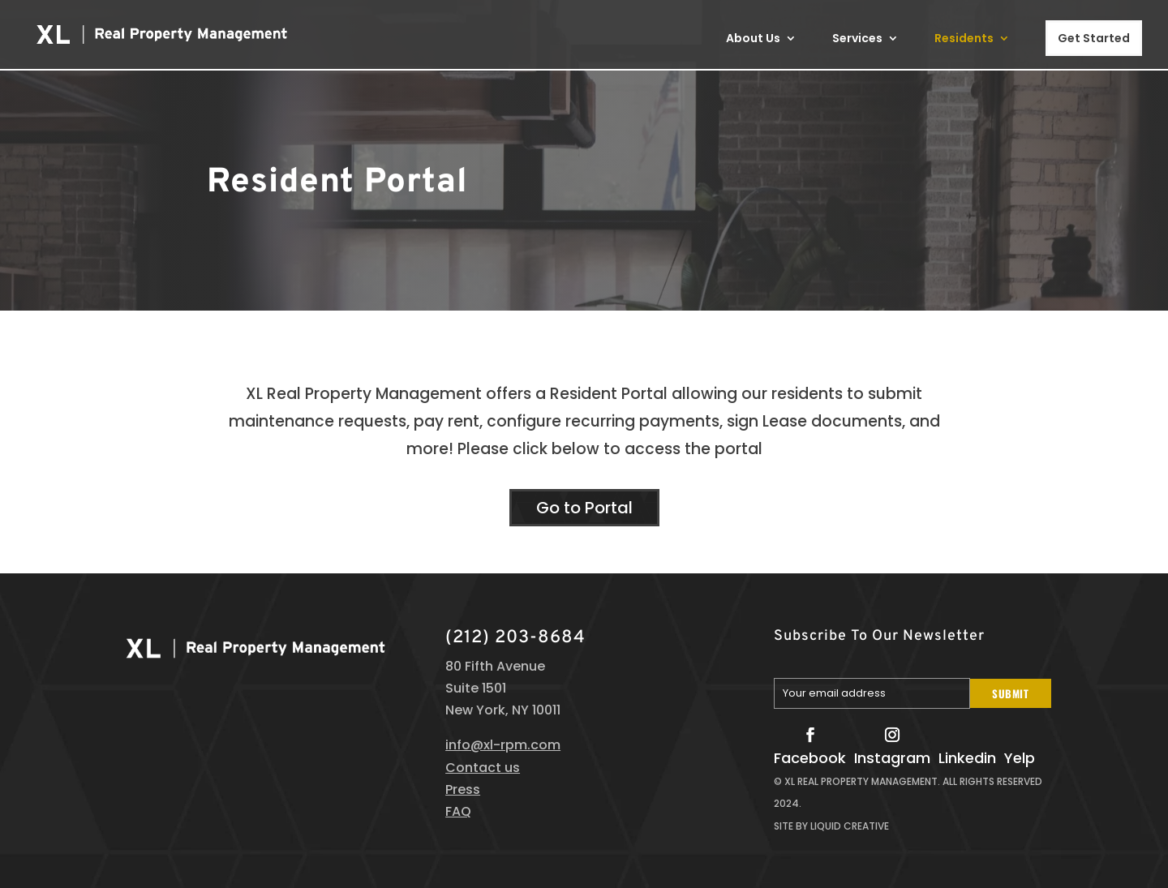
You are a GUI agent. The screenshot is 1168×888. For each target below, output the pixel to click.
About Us (753, 39)
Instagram (892, 758)
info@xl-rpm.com (502, 745)
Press (462, 789)
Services (857, 39)
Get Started (1094, 38)
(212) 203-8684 (515, 638)
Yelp (1019, 758)
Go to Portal (584, 507)
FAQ (458, 811)
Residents (964, 39)
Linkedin (967, 758)
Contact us (482, 767)
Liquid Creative (849, 826)
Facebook (810, 758)
